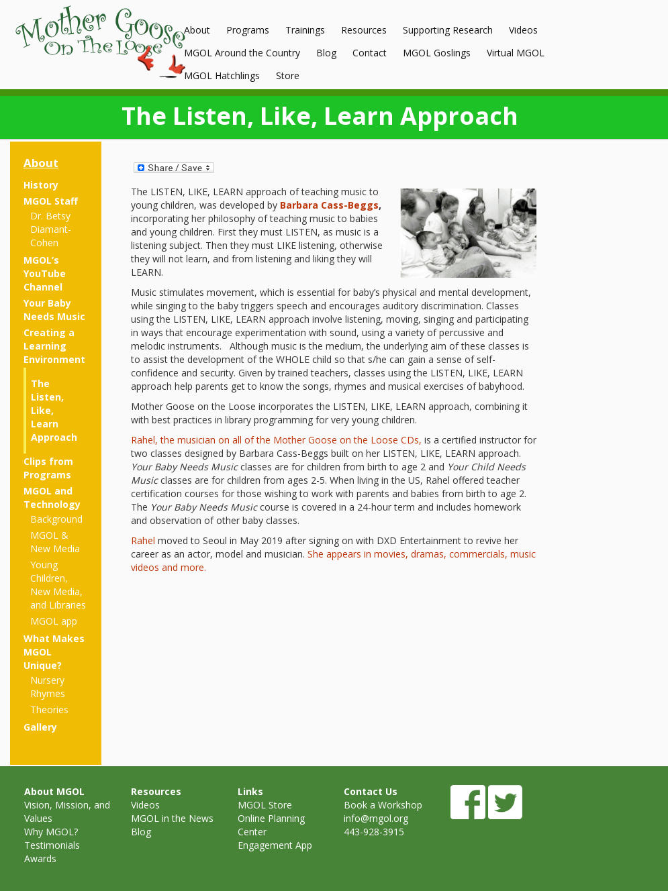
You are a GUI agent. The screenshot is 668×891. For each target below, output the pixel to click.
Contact (369, 52)
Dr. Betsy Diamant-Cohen (50, 229)
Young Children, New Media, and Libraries (58, 584)
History (40, 184)
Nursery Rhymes (47, 687)
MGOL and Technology (52, 497)
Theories (49, 709)
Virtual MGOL (515, 52)
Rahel (143, 540)
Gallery (40, 727)
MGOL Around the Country (242, 52)
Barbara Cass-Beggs (329, 205)
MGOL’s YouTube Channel (44, 273)
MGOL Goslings (437, 52)
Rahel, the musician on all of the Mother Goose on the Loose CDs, (276, 439)
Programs (247, 29)
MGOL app (53, 621)
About (197, 29)
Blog (326, 52)
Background (56, 519)
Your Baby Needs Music (54, 310)
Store (287, 75)
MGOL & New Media (55, 542)
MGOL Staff (50, 201)
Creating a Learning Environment (54, 346)
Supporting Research (448, 29)
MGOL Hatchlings (222, 75)
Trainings (305, 29)
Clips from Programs (48, 468)
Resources (364, 29)
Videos (523, 29)
